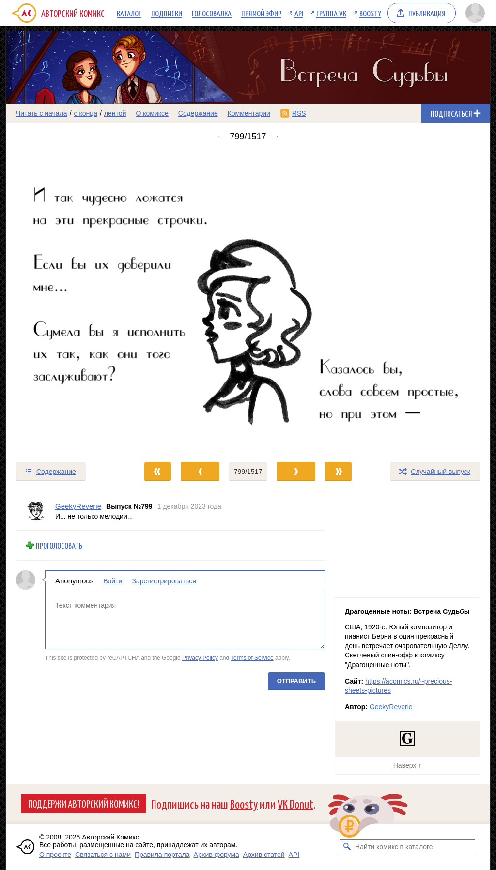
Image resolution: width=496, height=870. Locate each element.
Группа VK (331, 13)
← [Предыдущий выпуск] (220, 136)
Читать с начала (41, 113)
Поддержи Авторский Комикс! (83, 803)
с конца (86, 113)
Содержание (198, 113)
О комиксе (152, 113)
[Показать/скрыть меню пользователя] (475, 13)
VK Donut (295, 803)
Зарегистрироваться (164, 581)
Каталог (129, 13)
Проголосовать (59, 545)
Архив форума (216, 854)
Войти (112, 581)
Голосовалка (212, 13)
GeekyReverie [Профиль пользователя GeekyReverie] (78, 506)
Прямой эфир (261, 13)
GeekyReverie (391, 707)
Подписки (166, 13)
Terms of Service (252, 658)
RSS (299, 113)
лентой (115, 113)
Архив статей (264, 854)
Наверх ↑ (407, 765)
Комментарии (249, 113)
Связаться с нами (103, 854)
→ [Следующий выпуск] (275, 136)
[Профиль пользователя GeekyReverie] (36, 510)
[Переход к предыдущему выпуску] (66, 302)
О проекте (55, 854)
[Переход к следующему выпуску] (248, 302)
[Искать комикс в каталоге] (347, 847)
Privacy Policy (200, 658)
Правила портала (162, 854)
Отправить (296, 681)
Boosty (370, 13)
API (298, 13)
